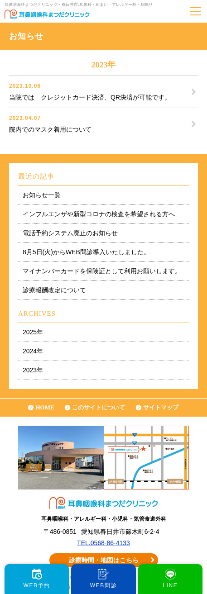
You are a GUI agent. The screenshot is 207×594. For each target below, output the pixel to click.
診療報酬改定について (54, 290)
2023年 (33, 370)
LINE (170, 585)
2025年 (33, 332)
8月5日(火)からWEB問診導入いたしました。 (86, 252)
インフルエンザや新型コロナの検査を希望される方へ (99, 214)
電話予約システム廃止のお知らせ (70, 233)
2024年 (33, 351)
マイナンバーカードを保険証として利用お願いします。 (102, 271)
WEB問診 (103, 585)
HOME (44, 407)
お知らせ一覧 (42, 195)
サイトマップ (160, 407)
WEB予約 (36, 585)
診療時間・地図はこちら (104, 560)
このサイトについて (98, 407)
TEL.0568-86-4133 (103, 542)
